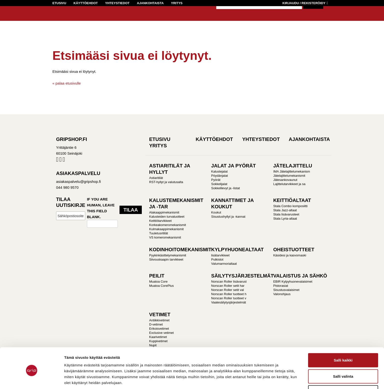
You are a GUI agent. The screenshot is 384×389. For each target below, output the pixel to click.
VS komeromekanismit (165, 237)
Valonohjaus (282, 294)
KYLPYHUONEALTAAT (237, 249)
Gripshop (61, 19)
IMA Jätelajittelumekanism (291, 171)
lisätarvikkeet (220, 255)
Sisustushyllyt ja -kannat (228, 216)
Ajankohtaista (150, 3)
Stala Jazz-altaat (285, 210)
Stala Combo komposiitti (290, 206)
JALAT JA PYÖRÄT (233, 165)
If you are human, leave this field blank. (101, 208)
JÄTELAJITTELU (292, 165)
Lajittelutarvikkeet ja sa (289, 184)
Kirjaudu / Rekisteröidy (303, 3)
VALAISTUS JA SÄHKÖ (300, 275)
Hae (313, 14)
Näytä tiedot (284, 379)
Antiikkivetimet (159, 320)
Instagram (60, 160)
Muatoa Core (158, 281)
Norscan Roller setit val (227, 290)
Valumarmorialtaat (224, 263)
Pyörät (215, 180)
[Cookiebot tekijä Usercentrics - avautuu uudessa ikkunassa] (31, 379)
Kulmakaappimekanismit (166, 229)
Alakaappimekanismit (164, 212)
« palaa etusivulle (66, 83)
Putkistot (217, 259)
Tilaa (130, 210)
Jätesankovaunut (285, 180)
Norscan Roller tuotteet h (228, 294)
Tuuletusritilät (158, 233)
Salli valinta (343, 357)
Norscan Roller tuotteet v (228, 298)
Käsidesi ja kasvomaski (289, 255)
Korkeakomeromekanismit (167, 225)
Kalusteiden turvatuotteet (166, 216)
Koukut (216, 212)
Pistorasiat (280, 286)
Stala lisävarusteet (286, 214)
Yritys (176, 3)
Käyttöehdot (85, 3)
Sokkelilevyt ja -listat (225, 188)
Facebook (57, 160)
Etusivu (59, 3)
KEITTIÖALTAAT (292, 200)
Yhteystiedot (117, 3)
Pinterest (64, 160)
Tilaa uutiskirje (70, 202)
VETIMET (159, 314)
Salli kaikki (343, 341)
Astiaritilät (156, 178)
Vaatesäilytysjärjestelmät (228, 302)
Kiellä (343, 373)
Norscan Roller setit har (227, 286)
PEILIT (156, 275)
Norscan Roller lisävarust (229, 281)
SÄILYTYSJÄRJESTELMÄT (242, 275)
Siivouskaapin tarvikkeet (166, 259)
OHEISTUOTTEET (293, 249)
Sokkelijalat (219, 184)
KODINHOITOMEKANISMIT (180, 249)
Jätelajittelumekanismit (289, 175)
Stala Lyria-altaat (285, 218)
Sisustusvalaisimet (286, 290)
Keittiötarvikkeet (160, 221)
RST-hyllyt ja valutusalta (166, 182)
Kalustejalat (219, 171)
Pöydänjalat (219, 175)
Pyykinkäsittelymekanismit (167, 255)
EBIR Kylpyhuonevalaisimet (292, 281)
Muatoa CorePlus (161, 286)
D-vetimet (156, 324)
